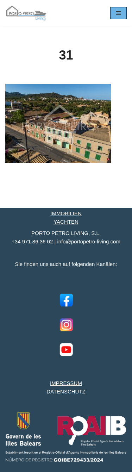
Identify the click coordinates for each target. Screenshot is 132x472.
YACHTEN (66, 222)
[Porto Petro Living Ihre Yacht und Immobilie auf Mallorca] (26, 13)
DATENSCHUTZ (66, 392)
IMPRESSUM (66, 383)
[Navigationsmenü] (118, 13)
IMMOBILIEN (65, 213)
